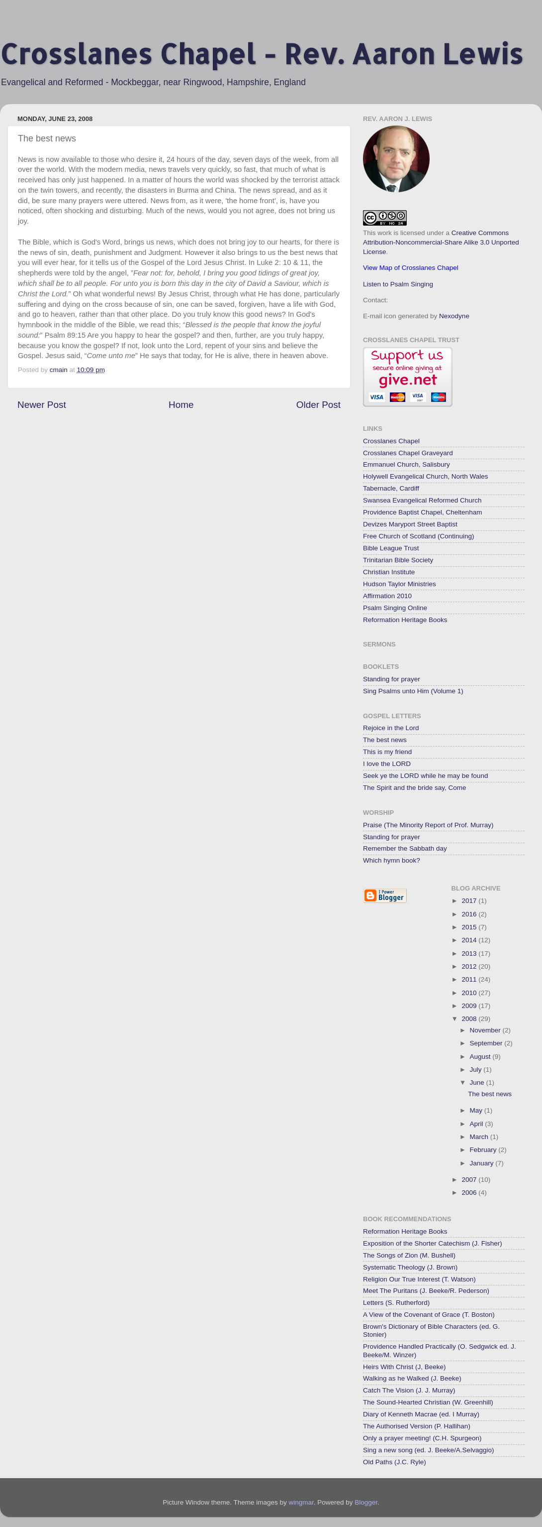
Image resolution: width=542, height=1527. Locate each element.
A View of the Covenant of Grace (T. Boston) (429, 1314)
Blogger (366, 1502)
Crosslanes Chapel (391, 441)
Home (181, 404)
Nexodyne (454, 316)
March (480, 1137)
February (484, 1149)
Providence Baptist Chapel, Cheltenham (422, 512)
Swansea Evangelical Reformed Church (422, 500)
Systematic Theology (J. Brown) (410, 1267)
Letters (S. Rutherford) (396, 1302)
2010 (469, 993)
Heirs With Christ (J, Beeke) (404, 1367)
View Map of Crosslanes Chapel (410, 267)
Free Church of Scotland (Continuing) (418, 536)
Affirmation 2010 (387, 596)
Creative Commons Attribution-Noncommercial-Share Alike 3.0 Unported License (441, 242)
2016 (469, 914)
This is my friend (387, 752)
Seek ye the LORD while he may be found (425, 775)
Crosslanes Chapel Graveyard (408, 453)
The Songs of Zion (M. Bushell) (409, 1255)
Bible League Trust (391, 548)
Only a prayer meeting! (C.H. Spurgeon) (422, 1438)
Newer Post (41, 404)
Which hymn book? (391, 860)
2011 (469, 979)
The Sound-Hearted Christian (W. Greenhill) (428, 1402)
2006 (469, 1192)
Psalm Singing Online (395, 608)
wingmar (300, 1502)
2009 (469, 1006)
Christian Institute (389, 572)
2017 (469, 900)
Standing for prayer (391, 679)
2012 (469, 966)
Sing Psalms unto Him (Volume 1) (413, 691)
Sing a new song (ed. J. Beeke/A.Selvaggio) (428, 1450)
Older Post (318, 404)
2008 (469, 1018)
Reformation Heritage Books (405, 620)
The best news (385, 740)
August (481, 1056)
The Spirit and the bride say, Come (414, 787)
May (477, 1110)
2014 (469, 940)
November (486, 1030)
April (477, 1124)
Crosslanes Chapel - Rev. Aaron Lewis (261, 53)
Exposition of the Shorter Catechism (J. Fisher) (432, 1243)
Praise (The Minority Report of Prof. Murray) (428, 825)
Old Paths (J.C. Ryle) (394, 1462)
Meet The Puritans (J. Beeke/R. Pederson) (426, 1290)
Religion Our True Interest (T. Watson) (419, 1279)
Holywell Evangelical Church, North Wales (425, 476)
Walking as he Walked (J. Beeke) (412, 1378)
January (483, 1163)
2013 (469, 953)
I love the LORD (387, 763)
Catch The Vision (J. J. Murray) (409, 1390)
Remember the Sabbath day (405, 848)
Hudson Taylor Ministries (399, 584)
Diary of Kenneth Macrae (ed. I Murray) (421, 1414)
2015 (469, 927)
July (477, 1069)
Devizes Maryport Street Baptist (410, 524)
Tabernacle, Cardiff (391, 488)
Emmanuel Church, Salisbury (406, 464)
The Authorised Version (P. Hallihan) (416, 1426)
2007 (469, 1179)
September (487, 1043)
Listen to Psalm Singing (398, 284)
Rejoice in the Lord (391, 728)
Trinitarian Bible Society (398, 560)
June (478, 1082)
